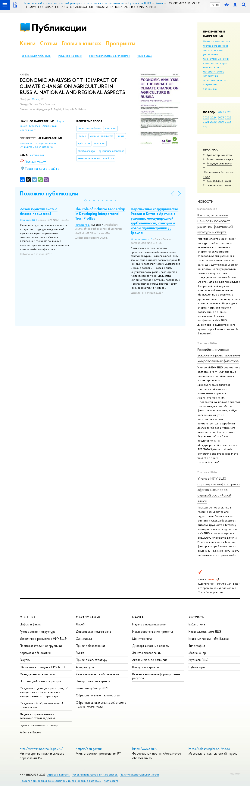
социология (210, 84)
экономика (210, 89)
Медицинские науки (219, 163)
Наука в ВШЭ (144, 56)
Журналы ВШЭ (198, 660)
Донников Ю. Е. (29, 220)
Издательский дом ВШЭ (204, 631)
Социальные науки (219, 181)
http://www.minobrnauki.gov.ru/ (41, 749)
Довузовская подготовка (93, 631)
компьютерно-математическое (213, 69)
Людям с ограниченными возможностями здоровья (37, 716)
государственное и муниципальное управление (215, 50)
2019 (221, 122)
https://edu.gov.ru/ (89, 749)
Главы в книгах (81, 43)
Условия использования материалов (95, 774)
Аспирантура (85, 667)
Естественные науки (220, 159)
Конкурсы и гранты (145, 667)
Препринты (120, 43)
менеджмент (211, 80)
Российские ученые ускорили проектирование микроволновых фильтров (218, 355)
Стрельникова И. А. (142, 239)
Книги (28, 43)
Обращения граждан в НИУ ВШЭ (42, 667)
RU (212, 4)
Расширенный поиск (70, 56)
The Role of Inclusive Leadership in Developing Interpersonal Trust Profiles (100, 214)
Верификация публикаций (36, 56)
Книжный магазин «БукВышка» (208, 639)
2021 (206, 122)
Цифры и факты (30, 624)
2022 (228, 117)
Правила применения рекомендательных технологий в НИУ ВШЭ (60, 781)
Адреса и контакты (58, 774)
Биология (34, 126)
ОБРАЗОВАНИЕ (88, 617)
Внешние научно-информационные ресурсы (156, 676)
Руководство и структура (38, 631)
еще (205, 126)
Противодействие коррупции (40, 681)
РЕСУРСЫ (196, 617)
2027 (221, 112)
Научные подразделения (149, 624)
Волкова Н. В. (82, 224)
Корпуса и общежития (35, 653)
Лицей (80, 624)
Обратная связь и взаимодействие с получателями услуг (101, 704)
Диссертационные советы (150, 646)
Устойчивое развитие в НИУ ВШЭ (43, 639)
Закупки (25, 660)
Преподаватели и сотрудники (41, 646)
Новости (205, 201)
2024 (213, 117)
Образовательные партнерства (98, 695)
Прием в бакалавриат (91, 646)
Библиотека (196, 624)
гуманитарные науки (216, 59)
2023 (221, 117)
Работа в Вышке (30, 732)
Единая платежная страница (39, 725)
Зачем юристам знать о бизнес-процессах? (38, 211)
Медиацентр (197, 653)
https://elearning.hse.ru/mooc (209, 749)
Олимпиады (84, 639)
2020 (213, 122)
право (224, 80)
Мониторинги (142, 639)
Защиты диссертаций (147, 653)
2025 (206, 117)
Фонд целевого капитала (37, 674)
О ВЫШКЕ (28, 617)
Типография (196, 646)
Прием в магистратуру (91, 660)
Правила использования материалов (109, 56)
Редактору (234, 773)
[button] (85, 200)
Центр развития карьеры (93, 681)
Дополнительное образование (97, 674)
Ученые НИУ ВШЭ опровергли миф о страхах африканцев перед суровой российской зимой (218, 489)
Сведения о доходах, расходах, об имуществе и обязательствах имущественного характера (44, 692)
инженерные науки (215, 63)
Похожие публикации (49, 193)
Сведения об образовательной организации (41, 705)
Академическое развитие (150, 660)
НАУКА (138, 617)
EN (217, 4)
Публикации (59, 27)
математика (210, 76)
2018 (228, 122)
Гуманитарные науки (219, 155)
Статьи (48, 43)
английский (37, 155)
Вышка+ (81, 653)
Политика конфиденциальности (139, 774)
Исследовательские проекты (152, 631)
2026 (228, 112)
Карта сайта (111, 781)
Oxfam (35, 99)
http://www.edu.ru (144, 749)
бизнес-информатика (216, 41)
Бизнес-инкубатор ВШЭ (92, 688)
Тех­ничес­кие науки (219, 185)
